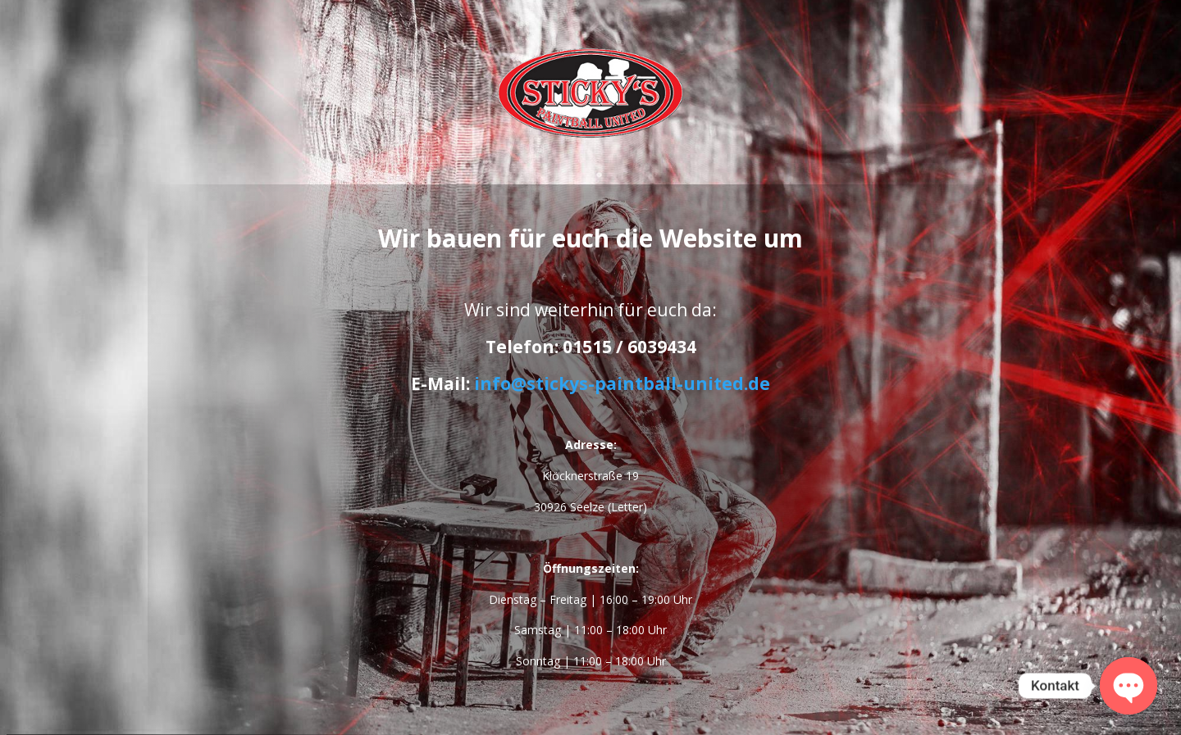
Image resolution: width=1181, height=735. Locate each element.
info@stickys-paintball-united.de (622, 383)
